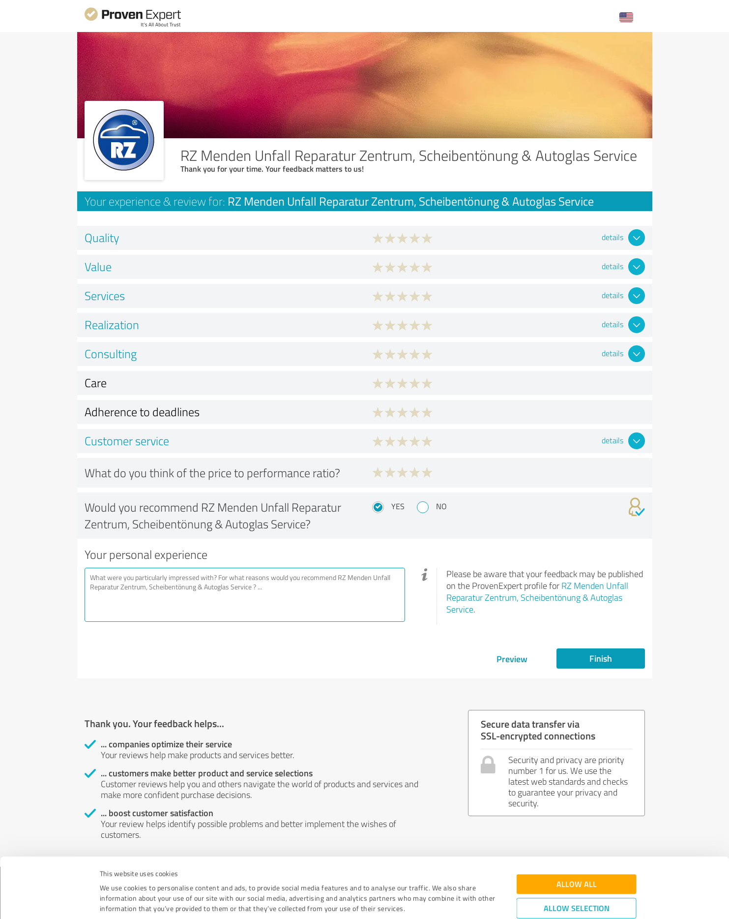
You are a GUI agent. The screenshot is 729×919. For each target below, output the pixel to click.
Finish (600, 658)
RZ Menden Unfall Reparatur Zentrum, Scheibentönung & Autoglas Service (537, 597)
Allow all (576, 827)
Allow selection (577, 852)
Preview (511, 658)
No (441, 506)
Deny (576, 882)
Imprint (111, 873)
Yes (398, 506)
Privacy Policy (149, 873)
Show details (426, 900)
